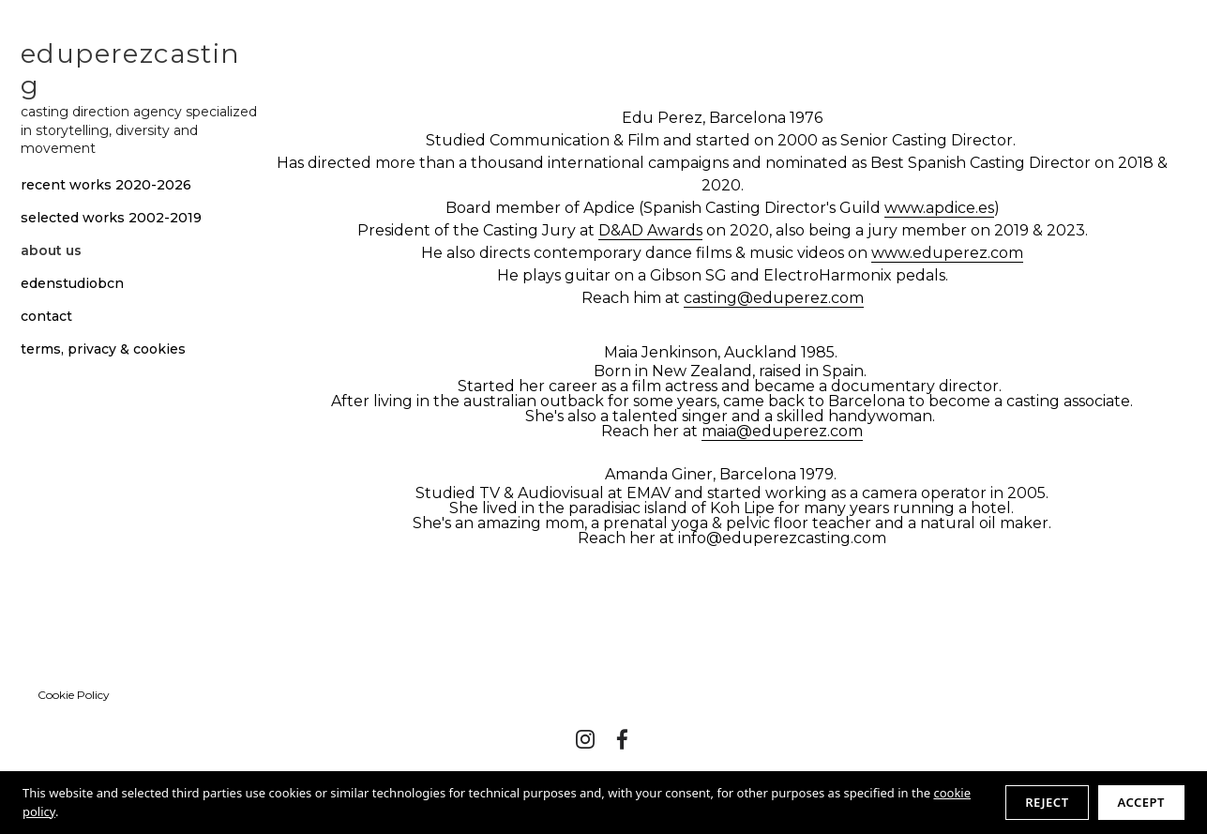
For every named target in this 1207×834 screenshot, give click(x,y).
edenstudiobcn (72, 284)
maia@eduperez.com (782, 431)
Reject (1046, 802)
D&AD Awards (650, 230)
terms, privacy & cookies (103, 349)
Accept (1141, 802)
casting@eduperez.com (774, 298)
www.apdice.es (939, 208)
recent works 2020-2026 (106, 185)
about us (51, 251)
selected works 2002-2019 (111, 218)
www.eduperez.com (947, 253)
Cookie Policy (74, 695)
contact (46, 317)
